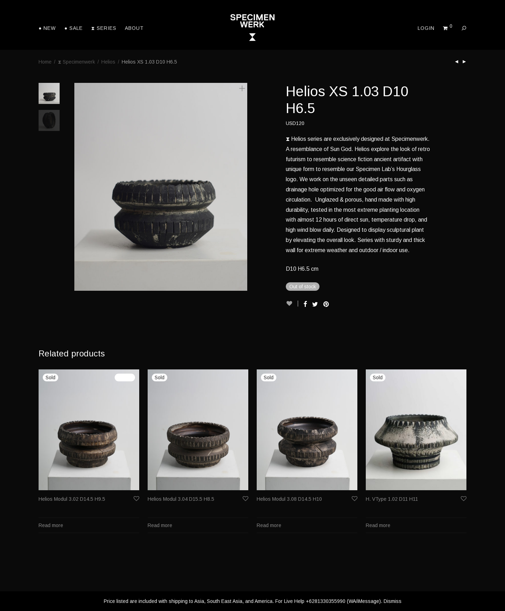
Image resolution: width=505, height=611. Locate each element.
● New (47, 28)
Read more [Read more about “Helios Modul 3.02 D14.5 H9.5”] (51, 525)
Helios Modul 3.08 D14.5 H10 (289, 499)
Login (426, 28)
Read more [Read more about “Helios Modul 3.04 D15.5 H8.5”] (160, 525)
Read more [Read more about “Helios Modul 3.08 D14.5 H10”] (269, 525)
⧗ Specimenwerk (76, 62)
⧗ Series (103, 28)
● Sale (73, 28)
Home (45, 62)
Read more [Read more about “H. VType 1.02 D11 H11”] (378, 525)
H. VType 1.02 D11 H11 (392, 499)
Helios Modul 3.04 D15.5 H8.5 (181, 499)
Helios (108, 62)
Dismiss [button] (393, 601)
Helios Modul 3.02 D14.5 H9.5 (72, 499)
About (134, 28)
